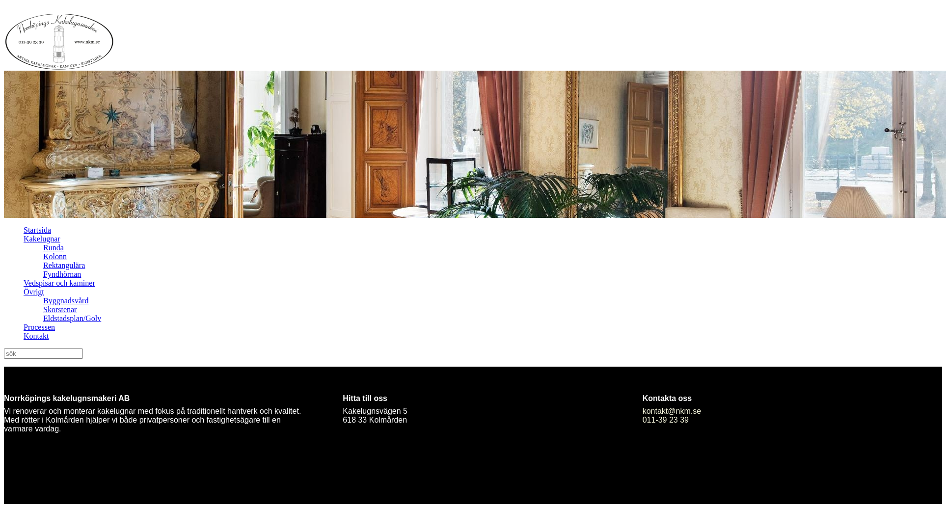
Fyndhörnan (62, 274)
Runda (53, 247)
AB (124, 398)
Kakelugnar (42, 239)
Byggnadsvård (65, 300)
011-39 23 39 (666, 420)
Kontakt (36, 336)
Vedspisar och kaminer (59, 283)
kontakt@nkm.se (672, 411)
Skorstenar (60, 309)
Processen (39, 327)
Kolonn (55, 256)
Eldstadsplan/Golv (72, 318)
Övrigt (34, 292)
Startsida (37, 230)
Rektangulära (64, 265)
